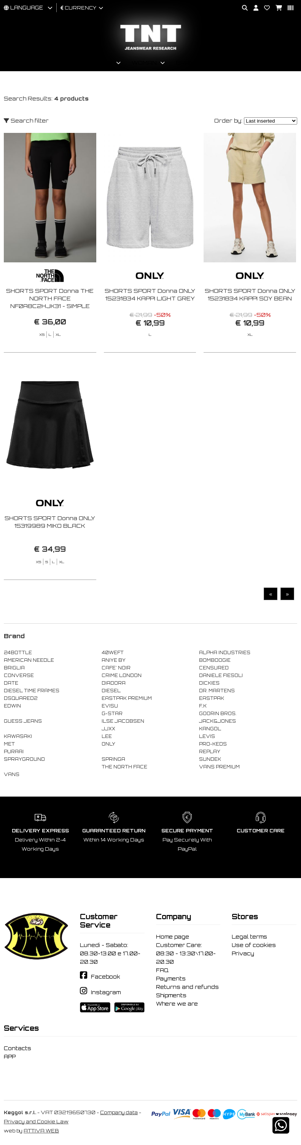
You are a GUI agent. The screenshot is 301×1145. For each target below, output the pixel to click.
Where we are (177, 1004)
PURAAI (14, 751)
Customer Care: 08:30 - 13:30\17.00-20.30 (186, 953)
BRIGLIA (14, 668)
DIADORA (114, 683)
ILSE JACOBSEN (123, 721)
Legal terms (249, 937)
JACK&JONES (217, 721)
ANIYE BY (114, 660)
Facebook (105, 977)
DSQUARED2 (20, 698)
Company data (119, 1112)
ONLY (108, 744)
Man (106, 62)
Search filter (26, 120)
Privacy (243, 953)
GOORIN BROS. (217, 713)
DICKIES (209, 683)
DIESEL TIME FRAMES (31, 690)
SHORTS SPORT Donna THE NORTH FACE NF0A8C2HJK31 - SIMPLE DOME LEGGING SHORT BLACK (50, 305)
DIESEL (111, 690)
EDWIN (12, 706)
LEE (107, 736)
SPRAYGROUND (24, 759)
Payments (171, 979)
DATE (11, 683)
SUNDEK (210, 759)
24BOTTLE (18, 652)
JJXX (108, 728)
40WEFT (113, 652)
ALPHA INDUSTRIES (224, 652)
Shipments (171, 995)
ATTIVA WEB (41, 1131)
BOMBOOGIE (215, 660)
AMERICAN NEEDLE (29, 660)
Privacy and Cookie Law (36, 1121)
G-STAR (112, 713)
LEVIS (207, 736)
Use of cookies (254, 945)
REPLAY (209, 751)
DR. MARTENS (217, 690)
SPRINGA (113, 759)
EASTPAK (211, 698)
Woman (144, 62)
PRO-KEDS (213, 744)
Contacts (17, 1048)
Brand (187, 62)
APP (10, 1057)
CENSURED (214, 668)
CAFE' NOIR (116, 668)
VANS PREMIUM (219, 767)
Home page (172, 937)
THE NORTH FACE (124, 767)
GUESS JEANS (23, 721)
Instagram (106, 992)
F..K (203, 706)
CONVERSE (19, 675)
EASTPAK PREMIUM (127, 698)
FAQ (162, 970)
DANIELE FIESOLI (221, 675)
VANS (11, 774)
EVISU (110, 706)
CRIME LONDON (122, 675)
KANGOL (210, 728)
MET (9, 744)
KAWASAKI (18, 736)
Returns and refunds (187, 987)
